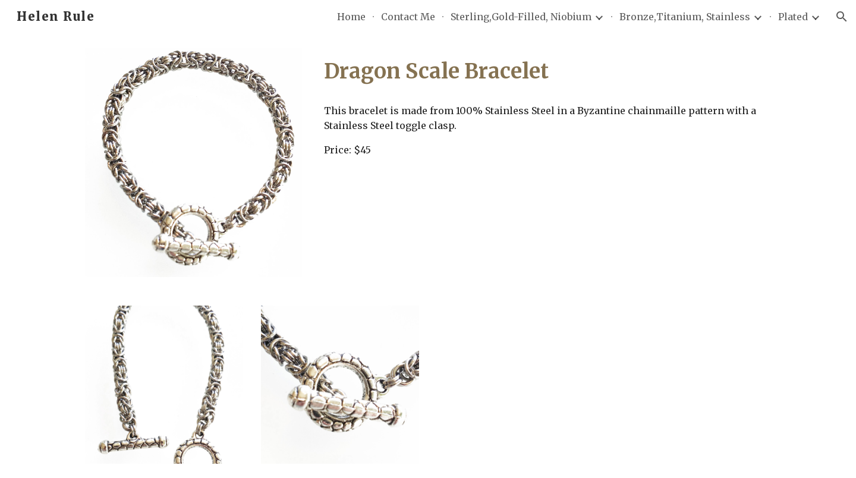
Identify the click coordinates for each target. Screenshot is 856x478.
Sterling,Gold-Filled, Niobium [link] (521, 17)
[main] (545, 71)
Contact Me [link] (408, 17)
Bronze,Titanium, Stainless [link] (684, 17)
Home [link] (351, 17)
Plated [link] (793, 17)
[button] (841, 16)
